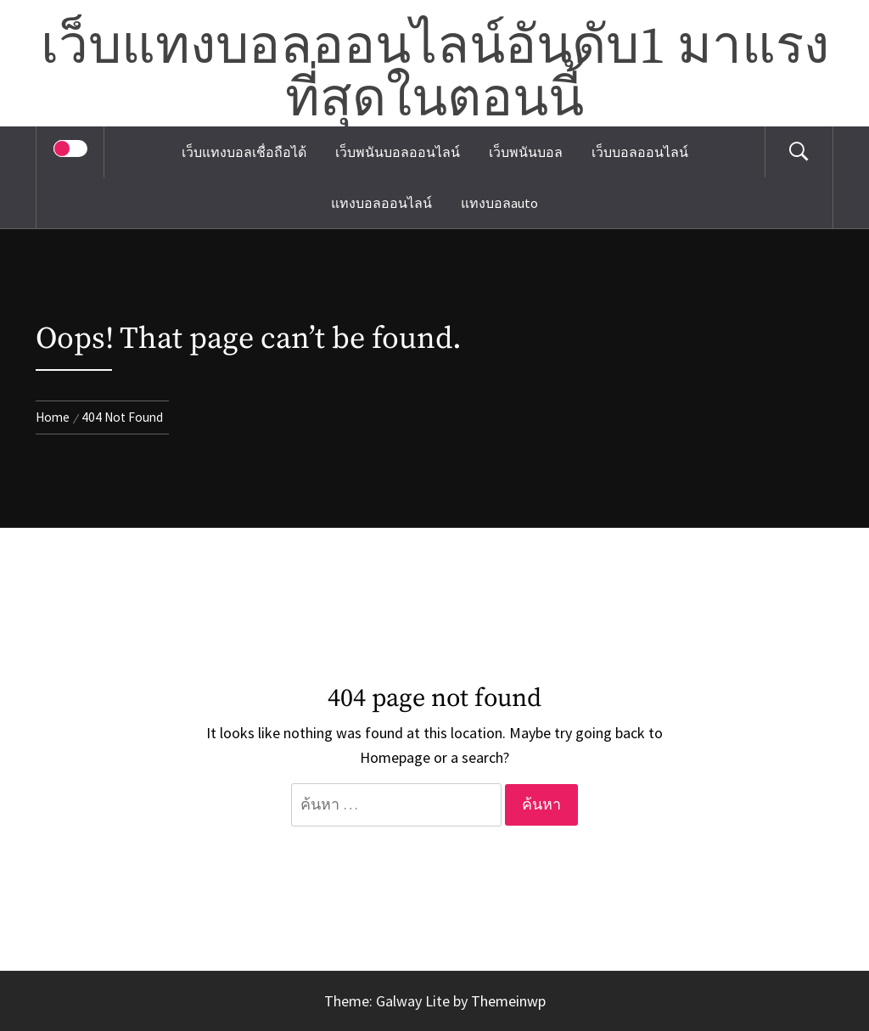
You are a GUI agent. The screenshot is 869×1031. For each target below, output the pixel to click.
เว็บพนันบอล (526, 151)
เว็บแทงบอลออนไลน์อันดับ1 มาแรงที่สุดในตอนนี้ (435, 73)
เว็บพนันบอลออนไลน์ (397, 151)
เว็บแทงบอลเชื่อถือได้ (244, 151)
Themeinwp (508, 1001)
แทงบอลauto (499, 202)
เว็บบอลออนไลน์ (639, 151)
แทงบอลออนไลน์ (381, 202)
